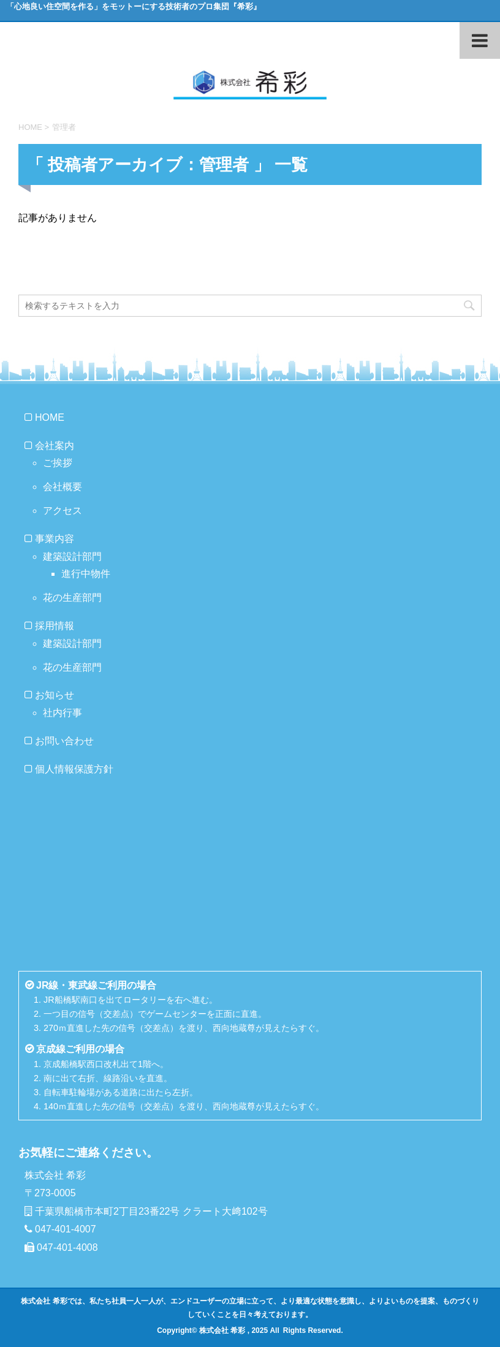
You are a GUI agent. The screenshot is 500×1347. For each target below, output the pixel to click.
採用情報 (54, 626)
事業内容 (54, 539)
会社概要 (62, 486)
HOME (49, 417)
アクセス (62, 510)
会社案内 (54, 445)
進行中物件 (85, 573)
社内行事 (62, 712)
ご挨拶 (57, 463)
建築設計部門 (72, 556)
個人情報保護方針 (74, 769)
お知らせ (54, 695)
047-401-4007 (65, 1229)
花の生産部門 (72, 597)
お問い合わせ (64, 741)
